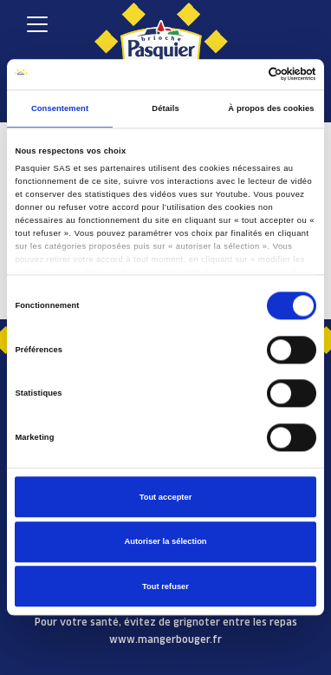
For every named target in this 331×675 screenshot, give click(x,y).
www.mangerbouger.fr (165, 640)
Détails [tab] (165, 108)
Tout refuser (165, 586)
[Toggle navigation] (36, 24)
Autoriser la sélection (165, 541)
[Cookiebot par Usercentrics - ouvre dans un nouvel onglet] (240, 75)
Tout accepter (166, 497)
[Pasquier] (161, 35)
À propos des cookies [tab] (271, 108)
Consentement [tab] (59, 108)
